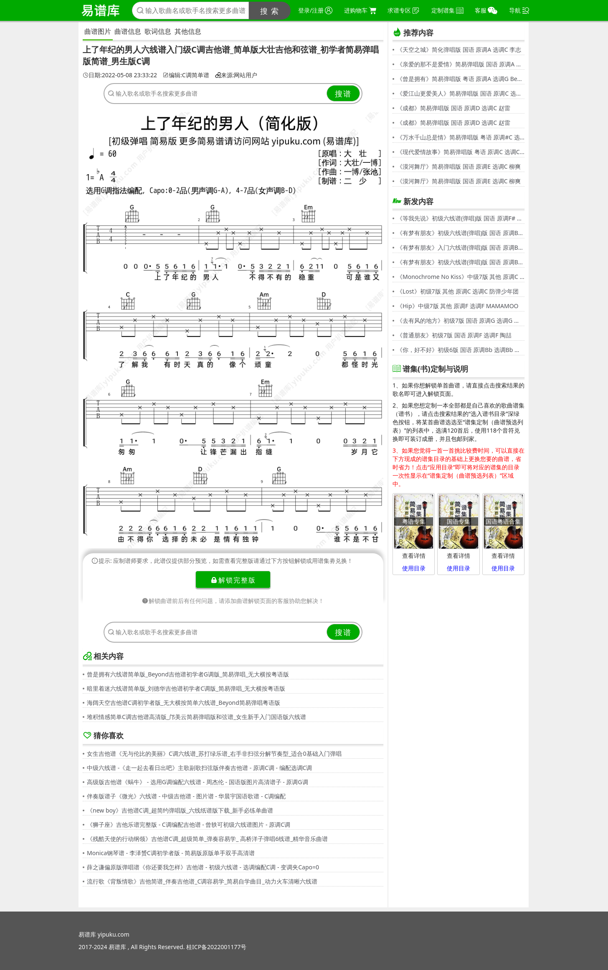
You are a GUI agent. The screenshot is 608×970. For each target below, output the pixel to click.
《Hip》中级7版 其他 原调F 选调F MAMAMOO (458, 306)
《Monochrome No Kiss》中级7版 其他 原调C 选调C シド (460, 277)
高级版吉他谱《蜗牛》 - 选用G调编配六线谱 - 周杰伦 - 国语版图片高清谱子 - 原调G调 (197, 782)
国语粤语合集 (503, 521)
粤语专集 (414, 521)
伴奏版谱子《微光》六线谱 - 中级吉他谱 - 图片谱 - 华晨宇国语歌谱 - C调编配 (186, 796)
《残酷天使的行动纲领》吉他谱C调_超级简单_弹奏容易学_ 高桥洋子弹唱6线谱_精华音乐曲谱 (207, 839)
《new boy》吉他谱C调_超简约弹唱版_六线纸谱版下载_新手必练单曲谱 (180, 810)
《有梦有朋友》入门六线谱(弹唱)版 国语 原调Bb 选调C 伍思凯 (460, 247)
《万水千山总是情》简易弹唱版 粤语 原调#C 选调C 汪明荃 (460, 137)
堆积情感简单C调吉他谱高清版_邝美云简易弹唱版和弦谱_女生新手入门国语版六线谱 (196, 717)
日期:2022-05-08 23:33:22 (120, 75)
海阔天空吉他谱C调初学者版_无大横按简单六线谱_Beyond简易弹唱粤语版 (183, 703)
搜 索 (270, 11)
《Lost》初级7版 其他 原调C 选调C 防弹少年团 (458, 291)
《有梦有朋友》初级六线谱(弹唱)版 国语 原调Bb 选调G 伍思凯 (460, 233)
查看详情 (414, 556)
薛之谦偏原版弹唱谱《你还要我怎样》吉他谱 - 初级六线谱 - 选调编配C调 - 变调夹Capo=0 (203, 867)
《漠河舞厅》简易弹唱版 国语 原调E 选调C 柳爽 (459, 166)
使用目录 (414, 568)
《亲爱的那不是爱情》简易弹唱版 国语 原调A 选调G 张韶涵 (460, 64)
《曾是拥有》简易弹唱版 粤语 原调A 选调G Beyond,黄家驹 (460, 79)
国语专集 (458, 521)
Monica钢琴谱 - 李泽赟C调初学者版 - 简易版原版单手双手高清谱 (171, 853)
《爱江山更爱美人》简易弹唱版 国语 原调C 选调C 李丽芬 (460, 93)
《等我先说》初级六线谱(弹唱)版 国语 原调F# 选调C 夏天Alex (460, 218)
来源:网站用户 (236, 75)
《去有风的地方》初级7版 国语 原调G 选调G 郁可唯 (460, 320)
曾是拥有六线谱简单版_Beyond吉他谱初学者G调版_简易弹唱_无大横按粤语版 (188, 674)
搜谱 (343, 94)
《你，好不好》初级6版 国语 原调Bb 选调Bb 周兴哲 (460, 350)
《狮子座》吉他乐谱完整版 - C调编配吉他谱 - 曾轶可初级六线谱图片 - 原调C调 (188, 824)
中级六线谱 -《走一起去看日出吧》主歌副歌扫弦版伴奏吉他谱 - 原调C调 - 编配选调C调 (199, 768)
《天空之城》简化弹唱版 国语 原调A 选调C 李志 (459, 49)
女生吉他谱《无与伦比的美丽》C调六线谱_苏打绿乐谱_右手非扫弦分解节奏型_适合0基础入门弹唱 (214, 753)
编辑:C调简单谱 (186, 75)
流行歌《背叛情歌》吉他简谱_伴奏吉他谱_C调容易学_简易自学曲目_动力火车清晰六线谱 (202, 881)
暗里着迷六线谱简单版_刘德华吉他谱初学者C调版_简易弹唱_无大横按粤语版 (186, 688)
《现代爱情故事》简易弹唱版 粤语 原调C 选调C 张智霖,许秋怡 (460, 152)
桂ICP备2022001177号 (216, 947)
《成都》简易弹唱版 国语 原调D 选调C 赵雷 (453, 108)
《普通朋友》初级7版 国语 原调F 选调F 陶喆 (454, 335)
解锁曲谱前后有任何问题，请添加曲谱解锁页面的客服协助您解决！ (233, 601)
